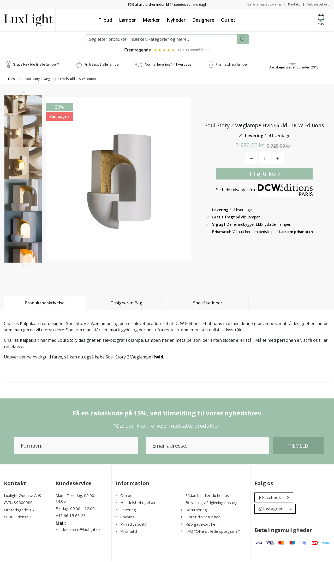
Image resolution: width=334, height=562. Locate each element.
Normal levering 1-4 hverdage (168, 65)
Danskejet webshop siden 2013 (293, 68)
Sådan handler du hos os (205, 496)
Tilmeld (298, 446)
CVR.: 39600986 (18, 503)
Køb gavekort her (199, 525)
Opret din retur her (200, 517)
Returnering (194, 510)
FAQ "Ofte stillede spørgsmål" (210, 532)
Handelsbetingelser (136, 503)
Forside (13, 79)
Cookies (125, 517)
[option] (23, 117)
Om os (124, 496)
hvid (158, 358)
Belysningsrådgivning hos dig (209, 503)
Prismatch (127, 532)
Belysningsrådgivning (259, 4)
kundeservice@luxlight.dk (78, 530)
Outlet (228, 20)
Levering (126, 510)
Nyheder (176, 20)
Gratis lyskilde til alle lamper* (36, 65)
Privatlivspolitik (131, 525)
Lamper (127, 20)
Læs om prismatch (296, 232)
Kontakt (291, 4)
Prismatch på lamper (232, 65)
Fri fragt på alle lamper (102, 65)
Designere (203, 20)
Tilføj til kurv (264, 174)
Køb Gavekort (317, 4)
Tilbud (105, 20)
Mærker (151, 20)
